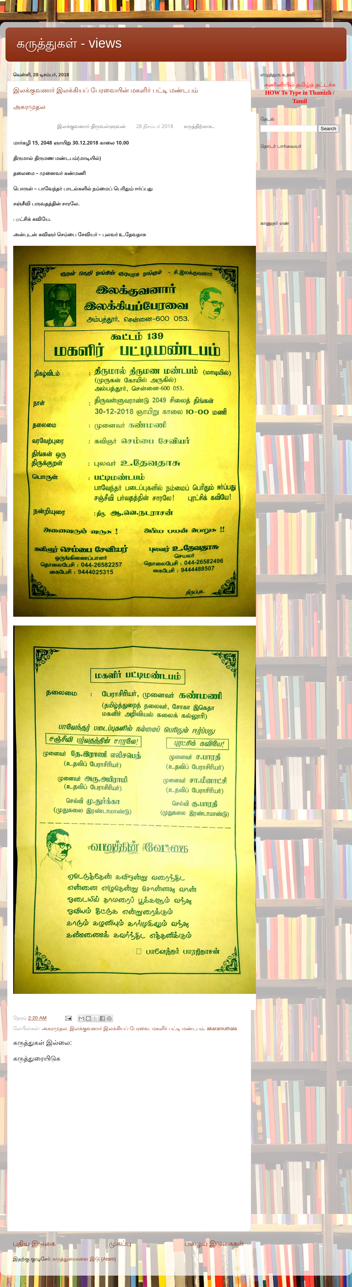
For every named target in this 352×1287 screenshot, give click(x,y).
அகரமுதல (29, 106)
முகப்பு (120, 1243)
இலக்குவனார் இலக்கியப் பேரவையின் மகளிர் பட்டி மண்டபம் (105, 90)
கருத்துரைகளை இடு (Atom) (84, 1259)
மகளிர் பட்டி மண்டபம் (178, 1028)
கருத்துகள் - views (69, 43)
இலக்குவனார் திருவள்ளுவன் (91, 126)
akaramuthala (222, 1028)
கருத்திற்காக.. (199, 126)
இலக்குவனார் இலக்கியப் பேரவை (109, 1028)
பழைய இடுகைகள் (214, 1243)
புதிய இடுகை (34, 1243)
